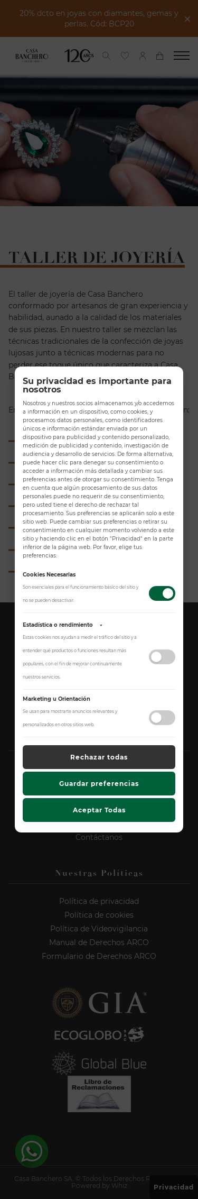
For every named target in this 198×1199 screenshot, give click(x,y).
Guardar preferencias (99, 784)
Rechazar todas (99, 757)
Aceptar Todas (99, 810)
